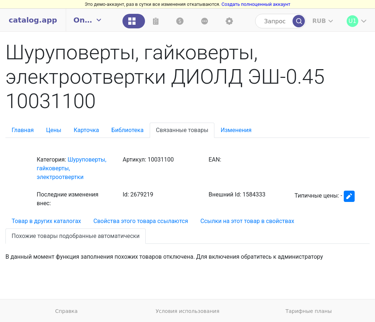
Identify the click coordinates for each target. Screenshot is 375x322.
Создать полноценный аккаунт (255, 4)
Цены (53, 130)
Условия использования (187, 311)
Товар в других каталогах (46, 221)
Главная (23, 130)
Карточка (86, 130)
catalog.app (33, 20)
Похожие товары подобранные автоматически (76, 235)
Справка (66, 311)
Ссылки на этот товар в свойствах (247, 221)
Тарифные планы (309, 311)
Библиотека (128, 130)
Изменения (236, 130)
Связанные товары (182, 130)
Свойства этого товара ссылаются (140, 221)
